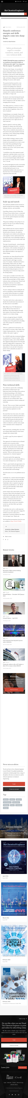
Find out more (14, 689)
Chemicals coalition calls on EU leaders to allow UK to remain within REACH (13, 665)
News (6, 638)
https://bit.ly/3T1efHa (16, 521)
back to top (22, 1018)
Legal (5, 1082)
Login (25, 1)
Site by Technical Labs (14, 1091)
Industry (7, 662)
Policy (6, 568)
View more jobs (22, 1067)
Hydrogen (6, 805)
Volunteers (18, 805)
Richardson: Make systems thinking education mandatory (12, 571)
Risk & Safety (8, 27)
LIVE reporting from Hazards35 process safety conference (13, 641)
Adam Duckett (15, 529)
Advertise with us (14, 1084)
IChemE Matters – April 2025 (10, 618)
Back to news (8, 536)
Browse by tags (20, 1082)
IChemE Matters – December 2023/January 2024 (13, 595)
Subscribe (18, 1)
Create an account (14, 789)
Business (6, 799)
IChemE (7, 592)
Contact (14, 1082)
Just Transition (7, 802)
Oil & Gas (19, 799)
